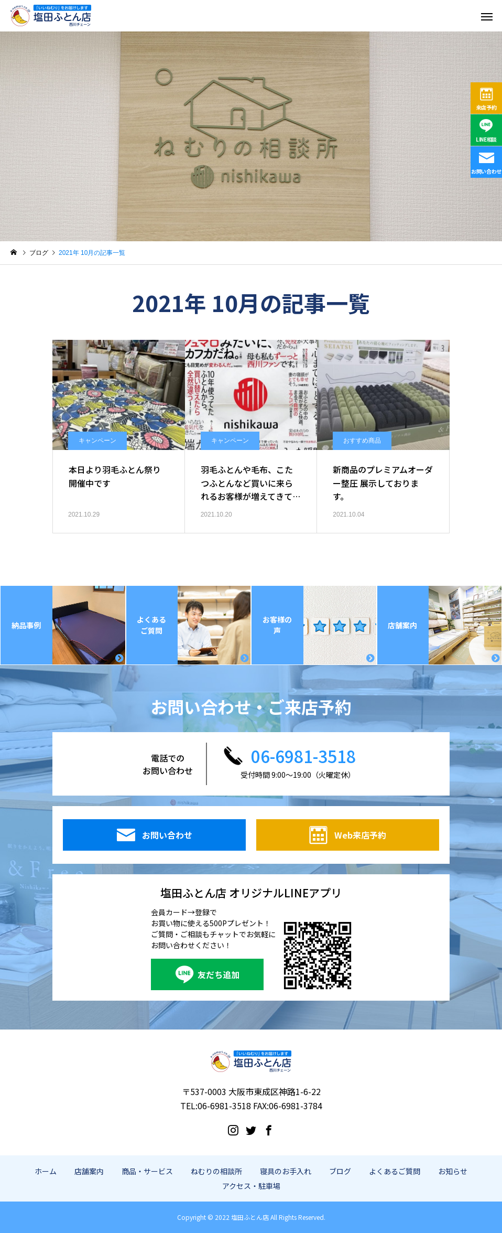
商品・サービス (147, 1171)
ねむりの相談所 (216, 1171)
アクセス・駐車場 (251, 1186)
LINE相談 (486, 139)
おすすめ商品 (362, 440)
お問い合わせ (486, 171)
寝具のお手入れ (285, 1171)
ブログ (340, 1171)
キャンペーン (97, 440)
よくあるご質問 (394, 1171)
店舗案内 (89, 1171)
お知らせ (452, 1171)
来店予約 (486, 107)
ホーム (46, 1171)
